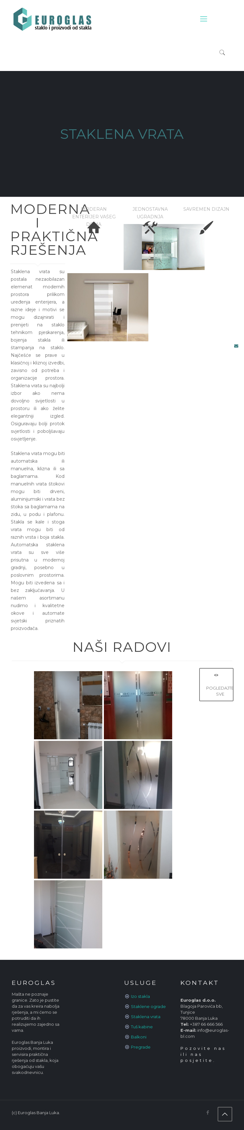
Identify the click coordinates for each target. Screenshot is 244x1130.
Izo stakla (140, 996)
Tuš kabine (142, 1026)
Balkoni (138, 1036)
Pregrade (141, 1047)
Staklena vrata (145, 1016)
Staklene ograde (148, 1006)
